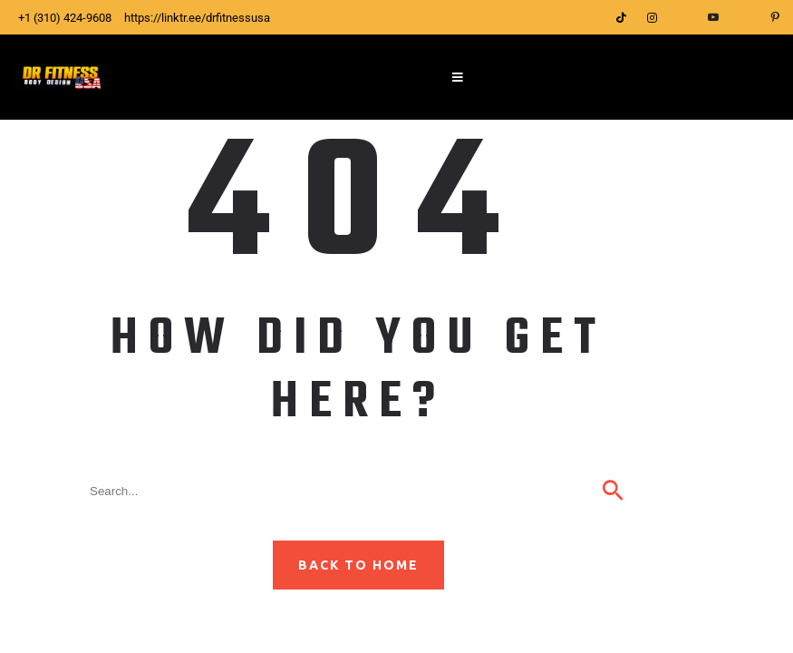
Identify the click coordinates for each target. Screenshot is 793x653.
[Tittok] (620, 17)
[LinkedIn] (744, 17)
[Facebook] (682, 17)
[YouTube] (713, 17)
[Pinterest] (774, 17)
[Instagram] (651, 17)
